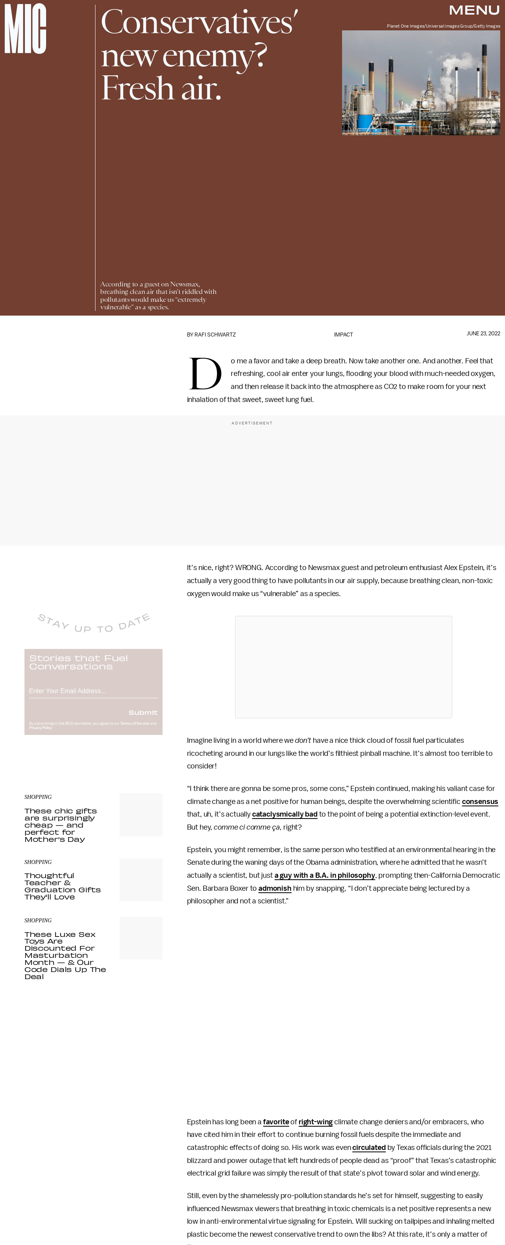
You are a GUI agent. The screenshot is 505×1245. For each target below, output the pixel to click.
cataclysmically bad (285, 814)
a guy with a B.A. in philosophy (325, 875)
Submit (143, 718)
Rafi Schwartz (215, 335)
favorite (276, 1122)
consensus (480, 802)
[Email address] (93, 695)
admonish (275, 888)
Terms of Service (135, 729)
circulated (368, 1148)
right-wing (316, 1122)
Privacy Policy (40, 733)
